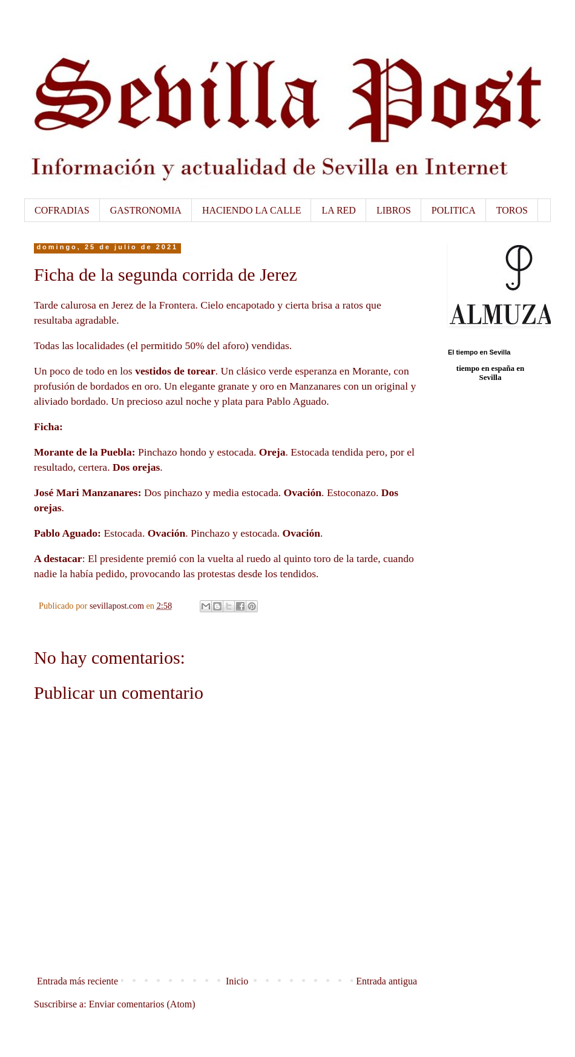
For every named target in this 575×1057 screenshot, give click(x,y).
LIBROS (393, 210)
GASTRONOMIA (146, 210)
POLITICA (454, 210)
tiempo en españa (485, 368)
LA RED (338, 210)
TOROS (512, 210)
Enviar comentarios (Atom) (142, 1004)
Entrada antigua (386, 981)
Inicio (237, 981)
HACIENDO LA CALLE (251, 210)
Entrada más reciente (77, 981)
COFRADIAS (62, 210)
